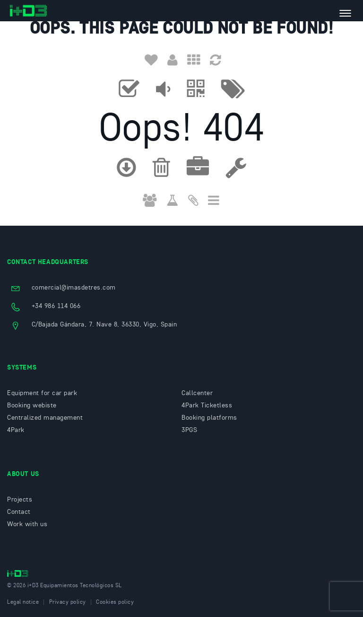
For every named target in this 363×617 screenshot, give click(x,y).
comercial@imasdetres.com (74, 287)
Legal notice (23, 602)
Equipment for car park (42, 393)
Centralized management (45, 417)
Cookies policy (115, 602)
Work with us (27, 524)
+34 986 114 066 (56, 306)
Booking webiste (32, 405)
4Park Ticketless (207, 405)
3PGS (189, 430)
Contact (19, 512)
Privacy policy (67, 602)
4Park (16, 430)
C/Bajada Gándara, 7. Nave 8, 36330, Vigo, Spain (104, 324)
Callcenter (197, 393)
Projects (19, 499)
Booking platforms (209, 417)
